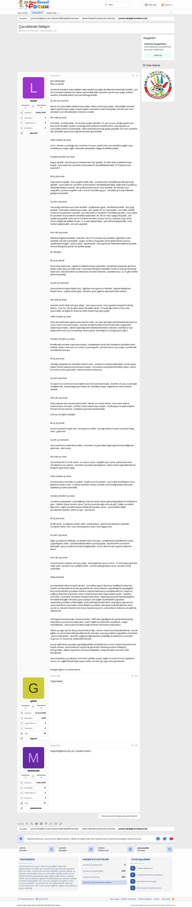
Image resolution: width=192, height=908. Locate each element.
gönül (34, 738)
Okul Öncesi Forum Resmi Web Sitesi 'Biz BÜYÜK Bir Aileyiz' (38, 905)
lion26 (23, 30)
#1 (137, 75)
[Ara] (118, 4)
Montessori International (145, 888)
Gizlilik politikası (145, 899)
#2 (136, 676)
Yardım (156, 899)
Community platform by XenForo (153, 905)
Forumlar (37, 13)
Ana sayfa (23, 13)
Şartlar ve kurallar (128, 899)
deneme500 (143, 848)
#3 (136, 745)
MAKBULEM (37, 808)
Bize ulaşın (114, 899)
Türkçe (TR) (42, 899)
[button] (58, 13)
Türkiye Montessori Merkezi (146, 875)
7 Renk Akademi (141, 868)
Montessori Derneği (143, 881)
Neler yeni (51, 13)
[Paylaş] (133, 75)
